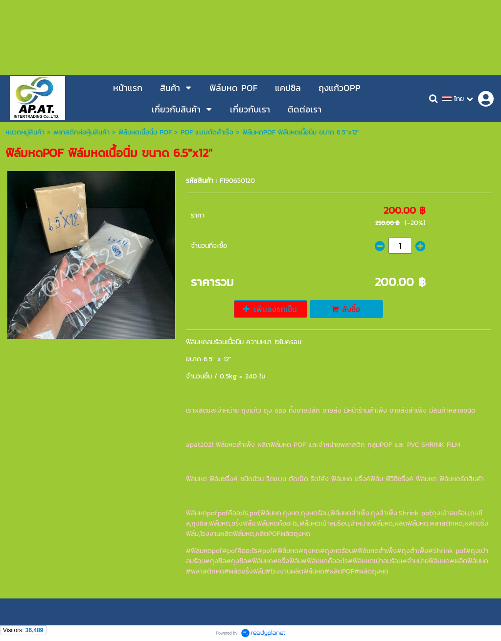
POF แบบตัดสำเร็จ (207, 132)
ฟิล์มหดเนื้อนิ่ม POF (145, 132)
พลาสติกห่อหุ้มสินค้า (81, 132)
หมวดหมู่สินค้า (25, 132)
